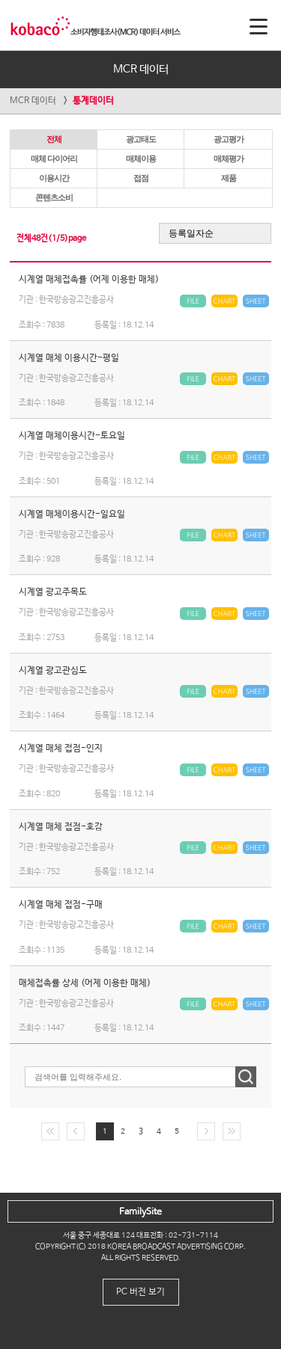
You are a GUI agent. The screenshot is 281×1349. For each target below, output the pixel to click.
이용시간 (54, 177)
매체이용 (141, 158)
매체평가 (229, 158)
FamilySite (140, 1212)
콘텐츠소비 (54, 197)
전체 (53, 139)
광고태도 (141, 139)
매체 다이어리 (54, 158)
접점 (140, 177)
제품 (228, 177)
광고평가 (229, 139)
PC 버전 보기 (140, 1292)
